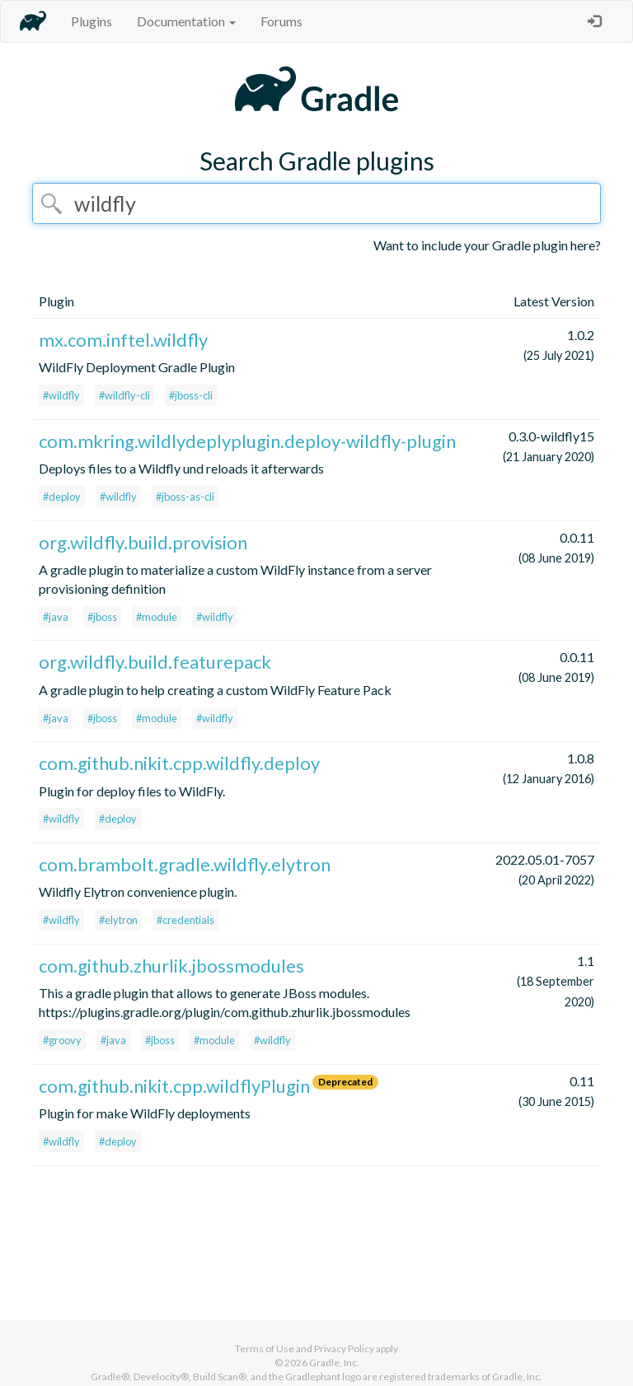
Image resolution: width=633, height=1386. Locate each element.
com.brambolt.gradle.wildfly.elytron (185, 864)
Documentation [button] (186, 21)
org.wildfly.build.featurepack (155, 662)
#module (156, 616)
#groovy (62, 1040)
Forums (281, 21)
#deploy (62, 496)
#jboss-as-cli (185, 496)
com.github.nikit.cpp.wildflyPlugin (174, 1086)
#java (55, 616)
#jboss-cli (191, 395)
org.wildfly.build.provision (143, 542)
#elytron (118, 919)
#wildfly (61, 395)
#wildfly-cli (124, 395)
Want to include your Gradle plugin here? (487, 245)
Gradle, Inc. (334, 1362)
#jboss (102, 616)
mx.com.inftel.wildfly (123, 340)
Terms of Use (264, 1348)
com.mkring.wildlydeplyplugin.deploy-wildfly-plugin (247, 441)
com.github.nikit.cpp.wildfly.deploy (179, 763)
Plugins (91, 21)
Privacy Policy (344, 1348)
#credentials (185, 919)
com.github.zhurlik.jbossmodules (171, 965)
